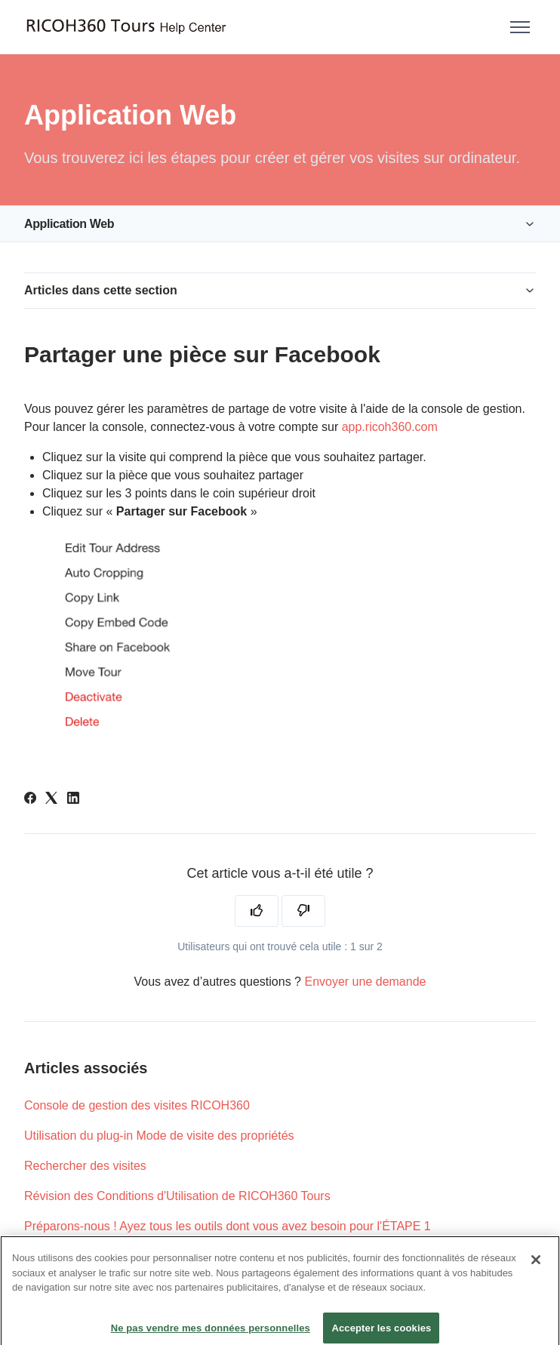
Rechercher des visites (85, 1165)
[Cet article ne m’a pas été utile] (303, 911)
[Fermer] (535, 1267)
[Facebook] (30, 799)
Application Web (69, 223)
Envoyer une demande (365, 981)
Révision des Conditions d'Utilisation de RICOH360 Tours (177, 1196)
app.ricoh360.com (390, 426)
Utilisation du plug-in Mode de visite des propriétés (159, 1135)
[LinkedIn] (73, 799)
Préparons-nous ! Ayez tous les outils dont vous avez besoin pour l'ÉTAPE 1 (227, 1226)
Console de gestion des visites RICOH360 (137, 1105)
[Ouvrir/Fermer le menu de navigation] (520, 27)
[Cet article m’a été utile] (256, 911)
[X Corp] (51, 799)
